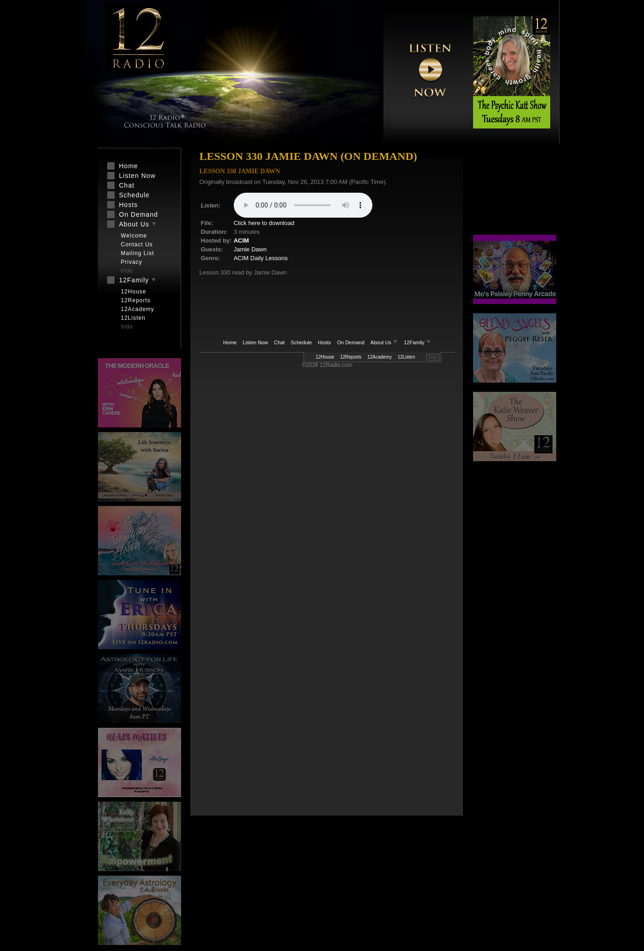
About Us (385, 342)
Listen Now (255, 342)
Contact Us (137, 244)
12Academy (379, 357)
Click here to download (264, 222)
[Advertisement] (514, 191)
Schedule (301, 342)
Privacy (131, 262)
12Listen (406, 357)
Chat (279, 342)
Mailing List (137, 253)
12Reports (350, 357)
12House (325, 357)
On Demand (350, 342)
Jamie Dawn (250, 249)
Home (230, 342)
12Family (417, 342)
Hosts (324, 342)
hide (433, 357)
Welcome (134, 235)
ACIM (241, 240)
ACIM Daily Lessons (261, 258)
